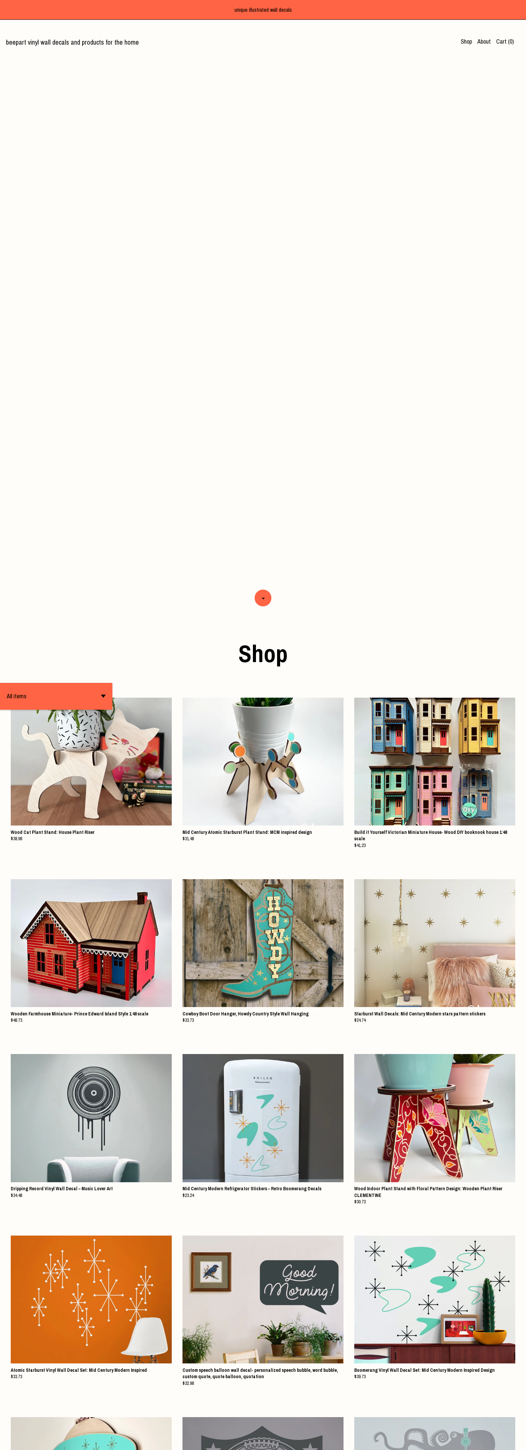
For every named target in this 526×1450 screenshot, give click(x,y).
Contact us (413, 1439)
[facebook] (488, 1439)
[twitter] (500, 1439)
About (484, 41)
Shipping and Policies (452, 1439)
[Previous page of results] (223, 1421)
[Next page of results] (304, 1421)
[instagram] (512, 1439)
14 (295, 1421)
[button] (56, 172)
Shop (466, 41)
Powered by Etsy (151, 1439)
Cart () (505, 41)
